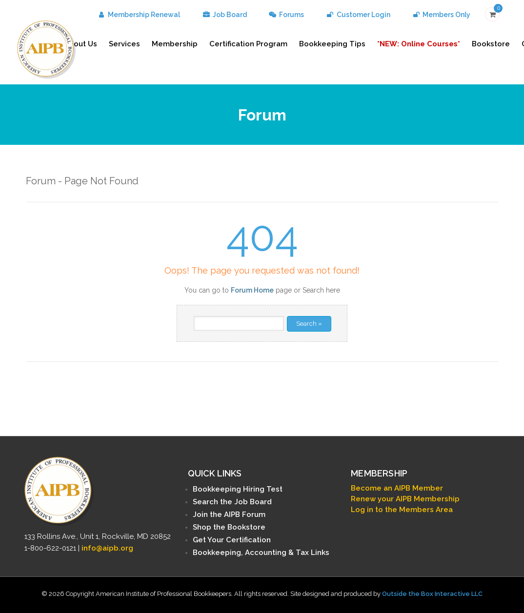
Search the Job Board (232, 501)
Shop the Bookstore (229, 527)
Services (124, 44)
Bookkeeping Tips (332, 44)
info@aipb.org (107, 548)
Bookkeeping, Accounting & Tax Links (261, 552)
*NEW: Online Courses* (418, 44)
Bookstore (491, 44)
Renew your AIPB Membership (405, 498)
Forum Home (252, 290)
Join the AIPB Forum (229, 514)
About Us (80, 44)
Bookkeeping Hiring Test (237, 489)
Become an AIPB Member (397, 488)
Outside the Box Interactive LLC (432, 593)
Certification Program (248, 44)
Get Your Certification (232, 539)
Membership (175, 44)
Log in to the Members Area (402, 509)
